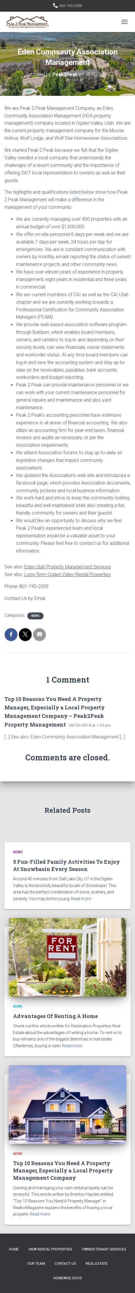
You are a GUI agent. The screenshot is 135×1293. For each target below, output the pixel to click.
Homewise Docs (67, 1278)
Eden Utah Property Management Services (67, 567)
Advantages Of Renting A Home (55, 1016)
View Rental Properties (50, 1249)
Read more (81, 898)
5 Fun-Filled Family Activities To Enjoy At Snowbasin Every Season (66, 865)
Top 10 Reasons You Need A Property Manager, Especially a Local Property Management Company (63, 1170)
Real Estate (97, 1264)
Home (14, 1249)
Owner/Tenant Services (104, 1249)
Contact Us (65, 1264)
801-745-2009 (71, 6)
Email (39, 598)
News (35, 615)
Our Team (36, 1264)
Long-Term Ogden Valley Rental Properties (67, 574)
